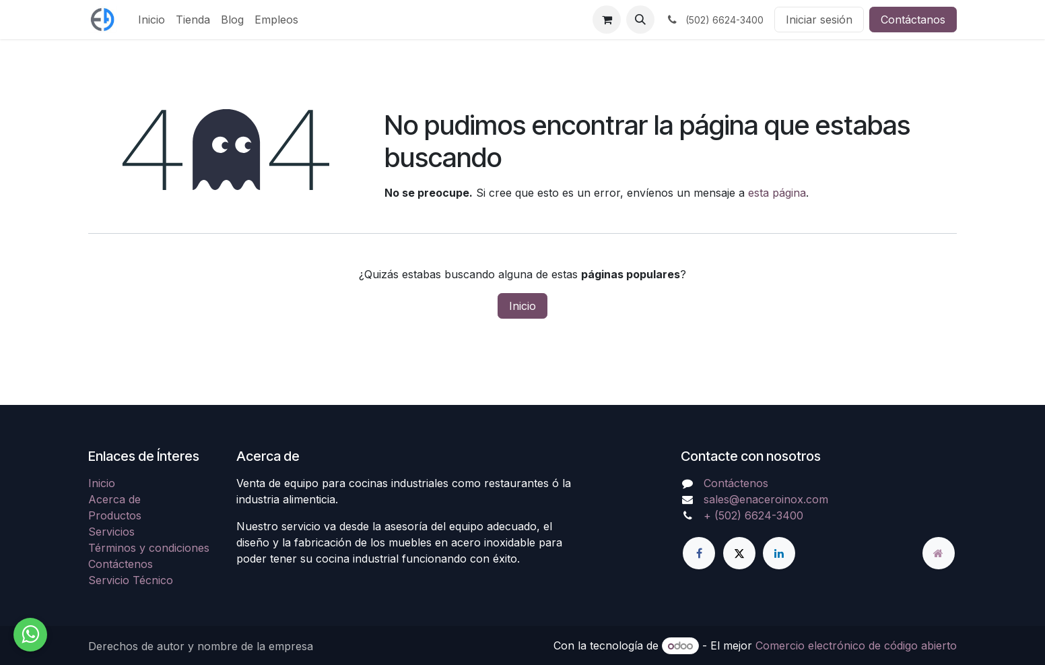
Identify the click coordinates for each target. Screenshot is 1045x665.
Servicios (111, 531)
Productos (114, 515)
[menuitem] (151, 19)
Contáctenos (120, 564)
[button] (640, 19)
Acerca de (114, 499)
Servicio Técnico (130, 580)
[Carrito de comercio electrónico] (607, 19)
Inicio (522, 306)
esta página (777, 192)
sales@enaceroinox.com (766, 499)
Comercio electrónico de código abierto (856, 645)
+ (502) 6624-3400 (753, 515)
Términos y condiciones (148, 548)
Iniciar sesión (819, 19)
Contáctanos (913, 19)
